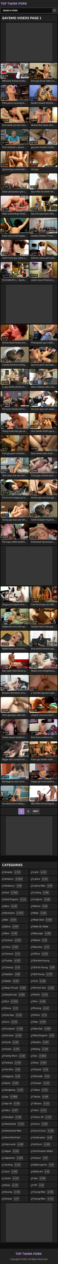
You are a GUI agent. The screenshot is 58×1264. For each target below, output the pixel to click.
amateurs (13, 886)
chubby (12, 960)
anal (11, 892)
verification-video (43, 1152)
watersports (43, 1165)
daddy (11, 981)
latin (40, 872)
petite (40, 994)
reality (41, 1042)
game (11, 1083)
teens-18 (42, 1117)
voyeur (40, 1158)
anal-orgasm (15, 899)
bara (11, 906)
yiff (38, 1185)
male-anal (42, 920)
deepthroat (14, 994)
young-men (43, 1199)
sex (40, 1056)
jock (11, 1171)
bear (11, 933)
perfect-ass (43, 988)
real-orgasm (44, 1035)
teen (40, 1110)
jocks (11, 1178)
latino (40, 879)
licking (41, 892)
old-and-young (41, 962)
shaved (41, 1069)
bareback (14, 913)
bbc (10, 920)
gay (11, 1097)
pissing (41, 1008)
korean (11, 1199)
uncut (40, 1124)
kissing (12, 1192)
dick (11, 1001)
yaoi (39, 1178)
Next (36, 811)
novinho (41, 947)
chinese (12, 954)
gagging (12, 1076)
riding (41, 1049)
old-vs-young (44, 967)
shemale (41, 1076)
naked (40, 940)
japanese (13, 1158)
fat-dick (12, 1069)
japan (11, 1151)
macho (40, 906)
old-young (43, 974)
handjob (13, 1117)
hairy (11, 1110)
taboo (40, 1090)
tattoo (41, 1097)
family (12, 1049)
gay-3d (12, 1103)
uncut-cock (43, 1131)
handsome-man (12, 1132)
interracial (14, 1144)
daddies (12, 974)
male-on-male (40, 928)
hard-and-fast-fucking (12, 1138)
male (40, 913)
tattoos (41, 1103)
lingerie (42, 899)
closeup (12, 967)
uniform (41, 1144)
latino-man (43, 886)
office (40, 954)
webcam (41, 1171)
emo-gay (13, 1015)
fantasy (12, 1062)
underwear (43, 1137)
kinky (11, 1185)
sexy (40, 1062)
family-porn (15, 1056)
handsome (14, 1124)
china (11, 947)
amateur (13, 879)
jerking (12, 1165)
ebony (11, 1008)
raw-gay (42, 1028)
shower (41, 1083)
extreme (13, 1035)
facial (11, 1042)
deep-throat (15, 988)
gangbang (14, 1090)
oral (39, 981)
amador (12, 872)
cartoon (12, 940)
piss (39, 1001)
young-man (43, 1192)
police (40, 1015)
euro (11, 1022)
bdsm (11, 926)
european (13, 1028)
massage (42, 933)
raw (39, 1022)
